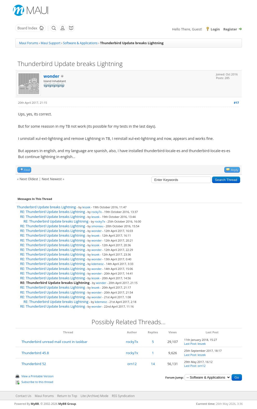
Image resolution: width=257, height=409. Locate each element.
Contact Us (23, 396)
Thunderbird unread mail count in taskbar (54, 341)
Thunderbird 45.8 (35, 352)
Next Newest (52, 179)
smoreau (97, 226)
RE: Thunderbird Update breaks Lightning (52, 211)
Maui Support (50, 43)
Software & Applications (80, 43)
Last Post (190, 344)
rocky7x (96, 212)
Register (230, 29)
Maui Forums (28, 43)
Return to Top (67, 396)
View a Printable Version (38, 376)
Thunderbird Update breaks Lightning (46, 207)
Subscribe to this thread (37, 382)
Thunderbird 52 (34, 363)
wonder (51, 76)
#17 (236, 103)
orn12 (132, 363)
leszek (86, 207)
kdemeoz (97, 264)
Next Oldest (28, 179)
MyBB (35, 404)
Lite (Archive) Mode (94, 396)
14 (153, 363)
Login (215, 29)
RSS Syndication (123, 396)
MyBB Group (67, 404)
